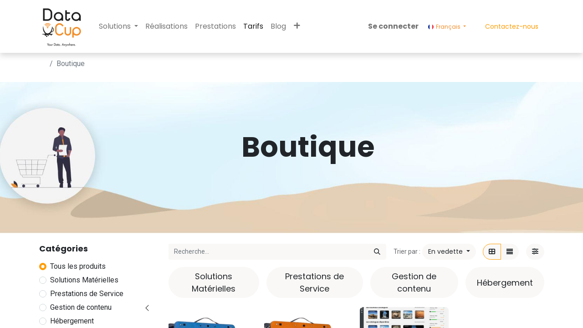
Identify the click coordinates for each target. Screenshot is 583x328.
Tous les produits (78, 266)
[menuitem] (166, 26)
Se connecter (393, 26)
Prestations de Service (86, 293)
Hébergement (72, 321)
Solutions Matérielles (84, 280)
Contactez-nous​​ (511, 26)
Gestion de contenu (81, 307)
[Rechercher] (377, 252)
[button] (297, 26)
